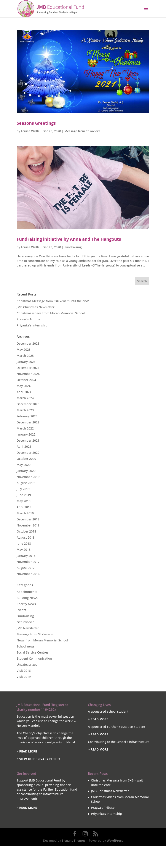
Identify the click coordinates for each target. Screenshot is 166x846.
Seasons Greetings (36, 123)
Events (21, 610)
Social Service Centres (32, 652)
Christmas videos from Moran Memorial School (51, 313)
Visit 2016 (24, 670)
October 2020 (26, 459)
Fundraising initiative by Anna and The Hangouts (69, 239)
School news (26, 646)
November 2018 (28, 525)
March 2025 (25, 356)
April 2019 (24, 507)
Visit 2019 (24, 677)
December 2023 (28, 404)
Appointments (27, 592)
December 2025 (28, 343)
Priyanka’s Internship (32, 325)
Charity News (26, 604)
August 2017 (26, 568)
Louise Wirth (30, 131)
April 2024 (24, 392)
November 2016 (28, 574)
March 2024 (25, 398)
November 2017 (28, 562)
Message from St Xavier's (82, 131)
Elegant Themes (73, 840)
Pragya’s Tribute (28, 319)
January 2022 (26, 434)
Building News (27, 598)
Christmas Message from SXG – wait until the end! (53, 301)
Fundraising (73, 247)
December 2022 (28, 422)
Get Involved (26, 622)
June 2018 (24, 543)
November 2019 (28, 477)
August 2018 (26, 537)
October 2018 (26, 531)
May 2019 (23, 501)
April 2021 (24, 446)
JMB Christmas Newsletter (35, 307)
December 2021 (28, 440)
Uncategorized (27, 664)
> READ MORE (98, 719)
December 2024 (28, 368)
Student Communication (34, 658)
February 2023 (27, 416)
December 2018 (28, 519)
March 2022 (25, 428)
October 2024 (26, 380)
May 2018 (23, 549)
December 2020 (28, 452)
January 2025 (26, 362)
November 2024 (28, 374)
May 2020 (23, 465)
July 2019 (23, 489)
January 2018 (26, 556)
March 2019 (25, 513)
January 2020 (26, 471)
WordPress (115, 840)
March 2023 (25, 410)
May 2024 (23, 386)
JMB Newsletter (28, 628)
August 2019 (26, 483)
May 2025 (23, 349)
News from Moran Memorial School (42, 640)
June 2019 (24, 495)
